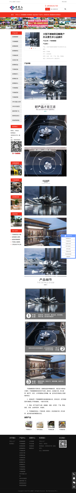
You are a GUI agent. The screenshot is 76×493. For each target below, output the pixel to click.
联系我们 (58, 14)
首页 (12, 14)
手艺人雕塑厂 (30, 491)
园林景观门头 (15, 111)
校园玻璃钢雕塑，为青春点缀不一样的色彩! (16, 239)
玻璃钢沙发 (15, 78)
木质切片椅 (15, 60)
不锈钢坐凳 (15, 55)
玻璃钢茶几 (15, 74)
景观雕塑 (23, 14)
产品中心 (41, 14)
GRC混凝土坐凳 (16, 101)
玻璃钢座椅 (15, 46)
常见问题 (31, 443)
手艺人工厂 (12, 441)
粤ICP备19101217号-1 (51, 491)
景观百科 (46, 14)
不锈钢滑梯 (15, 97)
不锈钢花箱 (15, 69)
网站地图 (64, 1)
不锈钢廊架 (15, 87)
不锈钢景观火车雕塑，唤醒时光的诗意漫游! (16, 234)
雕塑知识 (31, 448)
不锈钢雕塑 (15, 41)
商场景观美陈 (15, 120)
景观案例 (52, 14)
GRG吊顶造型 (16, 106)
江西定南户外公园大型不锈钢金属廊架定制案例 (16, 244)
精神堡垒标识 (15, 115)
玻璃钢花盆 (15, 64)
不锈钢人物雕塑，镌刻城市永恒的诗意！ (16, 242)
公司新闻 (31, 441)
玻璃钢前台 (15, 83)
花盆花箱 (35, 14)
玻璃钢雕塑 (15, 36)
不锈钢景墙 (15, 92)
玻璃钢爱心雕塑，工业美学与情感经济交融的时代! (16, 237)
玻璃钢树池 (15, 50)
